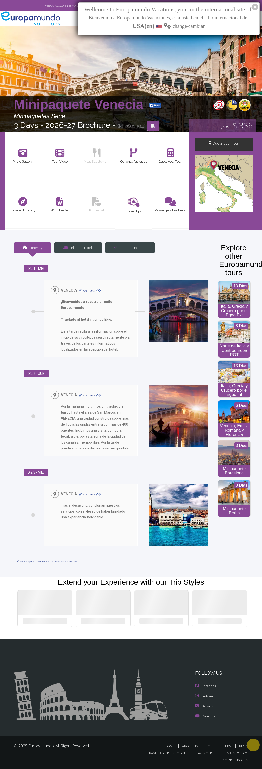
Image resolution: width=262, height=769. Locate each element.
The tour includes (128, 248)
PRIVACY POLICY (233, 753)
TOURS (212, 746)
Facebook (206, 687)
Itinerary (32, 248)
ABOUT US (191, 746)
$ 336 (237, 126)
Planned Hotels (77, 248)
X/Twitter (205, 706)
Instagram (206, 697)
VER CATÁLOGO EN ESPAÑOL (51, 5)
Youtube (205, 716)
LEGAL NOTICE (201, 753)
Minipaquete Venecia (80, 104)
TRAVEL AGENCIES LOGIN (162, 753)
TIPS (228, 746)
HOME (171, 746)
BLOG (243, 746)
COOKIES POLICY (234, 760)
